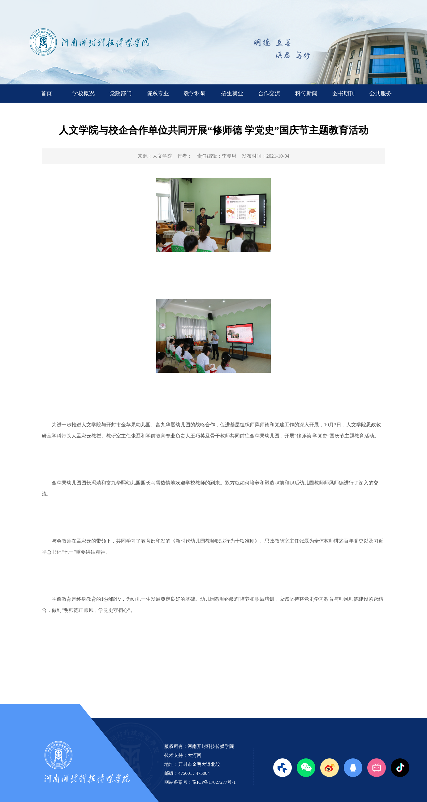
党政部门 (121, 93)
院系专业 (158, 93)
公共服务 (380, 93)
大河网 (194, 755)
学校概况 (83, 93)
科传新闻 (306, 93)
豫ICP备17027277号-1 (214, 782)
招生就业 (232, 93)
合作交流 (269, 93)
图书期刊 (343, 93)
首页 (46, 93)
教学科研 (195, 93)
